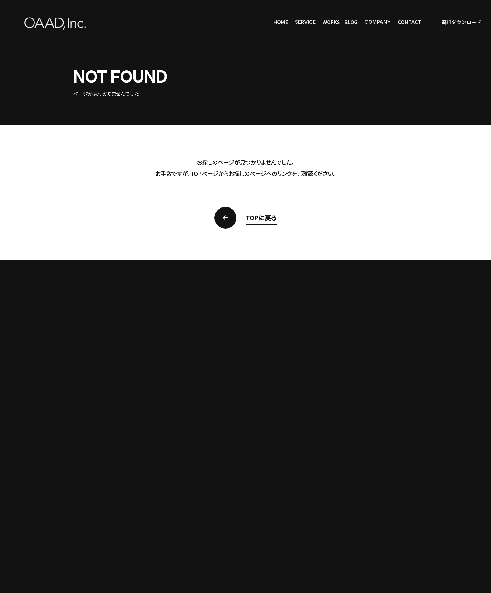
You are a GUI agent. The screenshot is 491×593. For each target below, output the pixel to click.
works (331, 22)
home (280, 22)
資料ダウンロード (461, 22)
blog (351, 22)
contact (409, 22)
